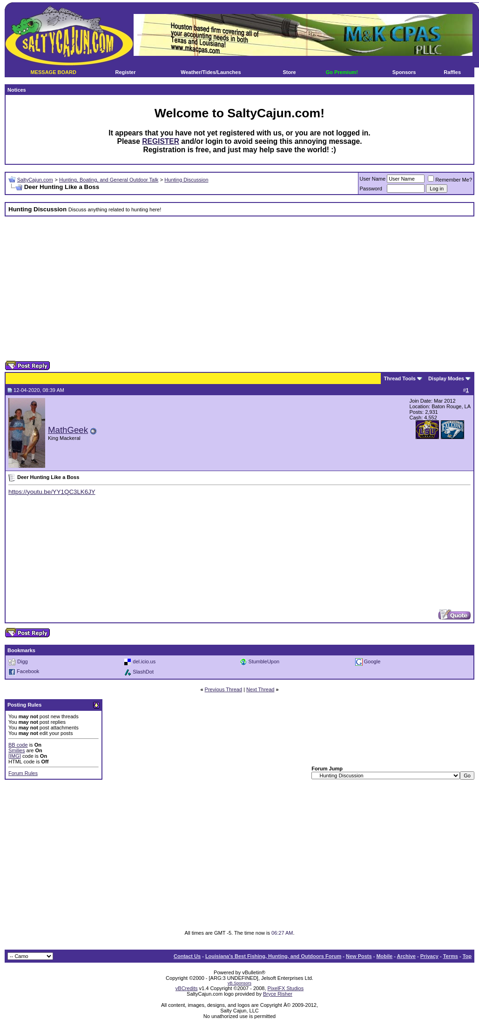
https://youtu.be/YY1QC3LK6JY (51, 491)
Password (371, 188)
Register (125, 72)
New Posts (359, 956)
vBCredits (186, 988)
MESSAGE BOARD (53, 72)
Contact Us (187, 956)
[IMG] (14, 756)
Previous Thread (224, 689)
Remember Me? (450, 179)
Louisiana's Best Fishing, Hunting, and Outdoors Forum (273, 956)
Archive (406, 956)
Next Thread (260, 689)
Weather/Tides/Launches (211, 72)
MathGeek (68, 430)
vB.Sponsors (239, 983)
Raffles (452, 72)
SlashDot (143, 671)
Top (467, 956)
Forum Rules (23, 773)
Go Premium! (342, 72)
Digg (22, 661)
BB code (18, 745)
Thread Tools (400, 378)
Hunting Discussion (186, 179)
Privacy (429, 956)
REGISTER (160, 141)
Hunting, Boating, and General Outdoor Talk (108, 179)
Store (289, 72)
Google (372, 661)
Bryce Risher (277, 994)
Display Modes (446, 378)
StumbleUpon (264, 661)
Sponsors (404, 72)
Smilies (16, 750)
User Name (373, 179)
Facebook (28, 671)
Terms (450, 956)
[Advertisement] (223, 288)
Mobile (384, 956)
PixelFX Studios (286, 988)
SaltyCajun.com (35, 179)
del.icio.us (144, 661)
